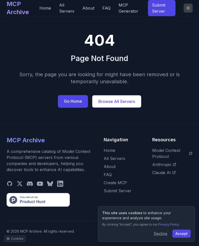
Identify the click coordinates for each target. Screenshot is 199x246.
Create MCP (115, 182)
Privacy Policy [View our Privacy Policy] (168, 224)
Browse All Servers (116, 101)
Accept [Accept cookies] (181, 233)
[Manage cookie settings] (15, 238)
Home (45, 8)
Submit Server (158, 8)
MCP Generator (128, 8)
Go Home (73, 101)
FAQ (106, 8)
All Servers (66, 8)
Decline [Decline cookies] (160, 233)
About (88, 8)
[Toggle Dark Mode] (188, 8)
